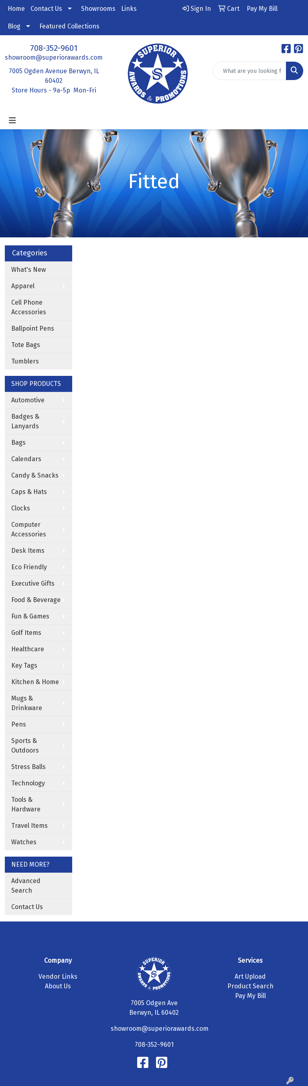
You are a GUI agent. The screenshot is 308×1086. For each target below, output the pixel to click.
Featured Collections (69, 26)
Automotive (28, 400)
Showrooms (98, 8)
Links (129, 8)
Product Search (250, 986)
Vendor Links (57, 976)
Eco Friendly (29, 567)
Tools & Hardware (26, 804)
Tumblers (25, 361)
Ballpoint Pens (32, 328)
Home (16, 8)
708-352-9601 (53, 48)
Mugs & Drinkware (26, 703)
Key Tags (24, 665)
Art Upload (250, 976)
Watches (23, 842)
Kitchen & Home (35, 682)
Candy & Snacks (35, 475)
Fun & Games (30, 616)
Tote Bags (25, 345)
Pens (18, 724)
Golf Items (26, 632)
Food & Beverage (36, 600)
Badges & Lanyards (25, 421)
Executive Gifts (33, 583)
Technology (28, 783)
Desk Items (28, 550)
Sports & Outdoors (25, 745)
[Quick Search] (249, 71)
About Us (58, 986)
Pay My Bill (250, 996)
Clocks (20, 508)
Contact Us (46, 8)
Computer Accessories (28, 529)
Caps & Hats (29, 492)
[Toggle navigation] (12, 120)
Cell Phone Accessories (28, 307)
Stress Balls (28, 767)
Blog (14, 26)
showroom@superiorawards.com (54, 57)
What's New (28, 269)
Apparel (22, 286)
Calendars (26, 459)
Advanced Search (26, 885)
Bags (18, 442)
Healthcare (27, 649)
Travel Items (29, 825)
